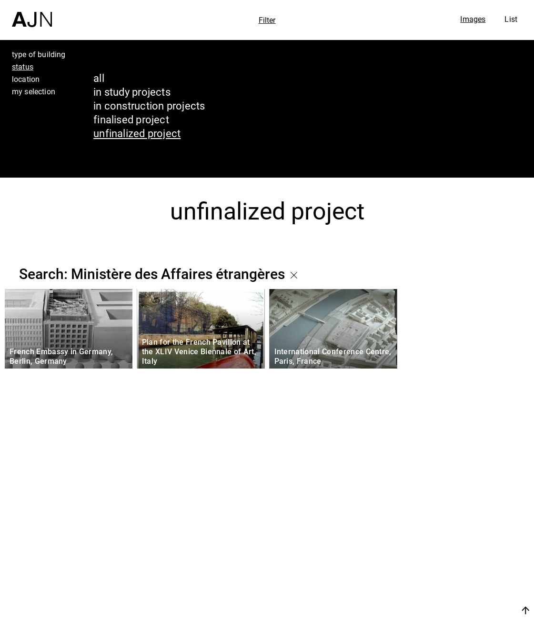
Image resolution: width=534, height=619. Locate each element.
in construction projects (149, 105)
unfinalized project (137, 133)
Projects (439, 568)
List (510, 19)
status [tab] (22, 66)
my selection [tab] (33, 91)
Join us (424, 610)
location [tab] (26, 79)
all (98, 78)
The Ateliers (451, 550)
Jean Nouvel (453, 532)
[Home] (32, 13)
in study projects (132, 92)
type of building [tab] (39, 54)
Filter (267, 20)
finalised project (131, 119)
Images (472, 19)
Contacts (442, 587)
